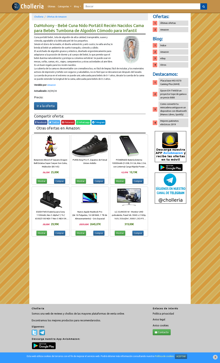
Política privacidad (163, 313)
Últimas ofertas (168, 23)
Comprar (59, 181)
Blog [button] (76, 6)
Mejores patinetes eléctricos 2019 (169, 123)
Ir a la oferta (46, 106)
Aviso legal (159, 319)
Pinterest (68, 122)
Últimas (51, 6)
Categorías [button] (63, 6)
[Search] (142, 6)
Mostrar (42, 181)
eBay (162, 58)
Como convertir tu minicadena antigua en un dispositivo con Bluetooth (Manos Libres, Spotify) (173, 109)
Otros (163, 64)
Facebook (41, 122)
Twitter (54, 122)
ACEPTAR (181, 356)
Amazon (51, 85)
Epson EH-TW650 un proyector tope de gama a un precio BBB (173, 94)
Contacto (162, 332)
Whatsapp (83, 122)
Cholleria (38, 16)
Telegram (98, 122)
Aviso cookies (161, 325)
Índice (163, 45)
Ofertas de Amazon (57, 16)
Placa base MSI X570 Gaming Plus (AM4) (170, 82)
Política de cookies (164, 356)
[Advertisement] (170, 255)
